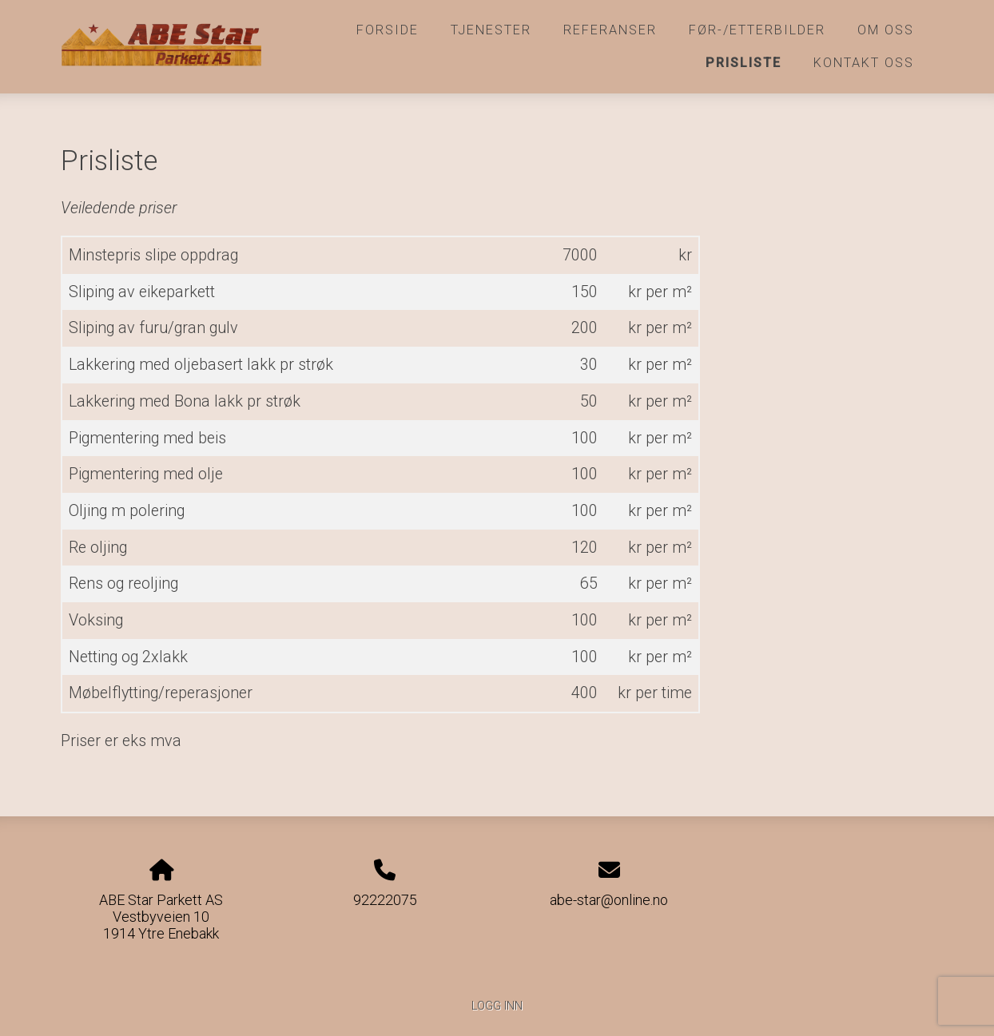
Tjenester (491, 30)
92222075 (385, 899)
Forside (387, 30)
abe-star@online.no (609, 899)
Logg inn (497, 1006)
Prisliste (743, 62)
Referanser (610, 30)
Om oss (885, 30)
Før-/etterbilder (757, 30)
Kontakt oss (863, 62)
